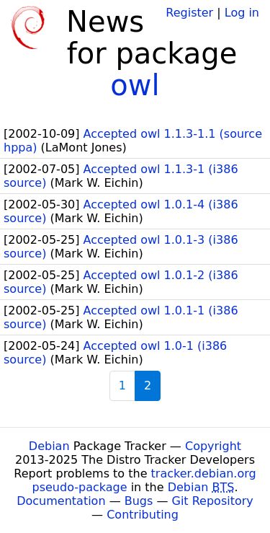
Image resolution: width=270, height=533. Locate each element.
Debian (49, 446)
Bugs (139, 501)
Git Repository (212, 501)
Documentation (61, 501)
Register (189, 12)
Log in (242, 12)
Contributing (143, 514)
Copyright (213, 446)
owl (134, 85)
